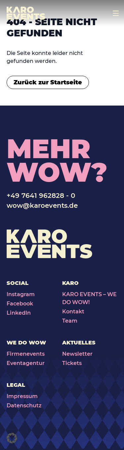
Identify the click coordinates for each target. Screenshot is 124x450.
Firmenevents (26, 354)
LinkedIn (19, 313)
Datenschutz (24, 405)
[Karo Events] (26, 13)
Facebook (20, 303)
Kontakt (73, 311)
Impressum (22, 396)
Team (69, 321)
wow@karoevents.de (42, 205)
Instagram (21, 294)
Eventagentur (26, 363)
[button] (12, 438)
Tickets (72, 363)
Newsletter (77, 354)
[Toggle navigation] (115, 13)
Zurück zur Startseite (48, 82)
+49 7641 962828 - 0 (41, 196)
